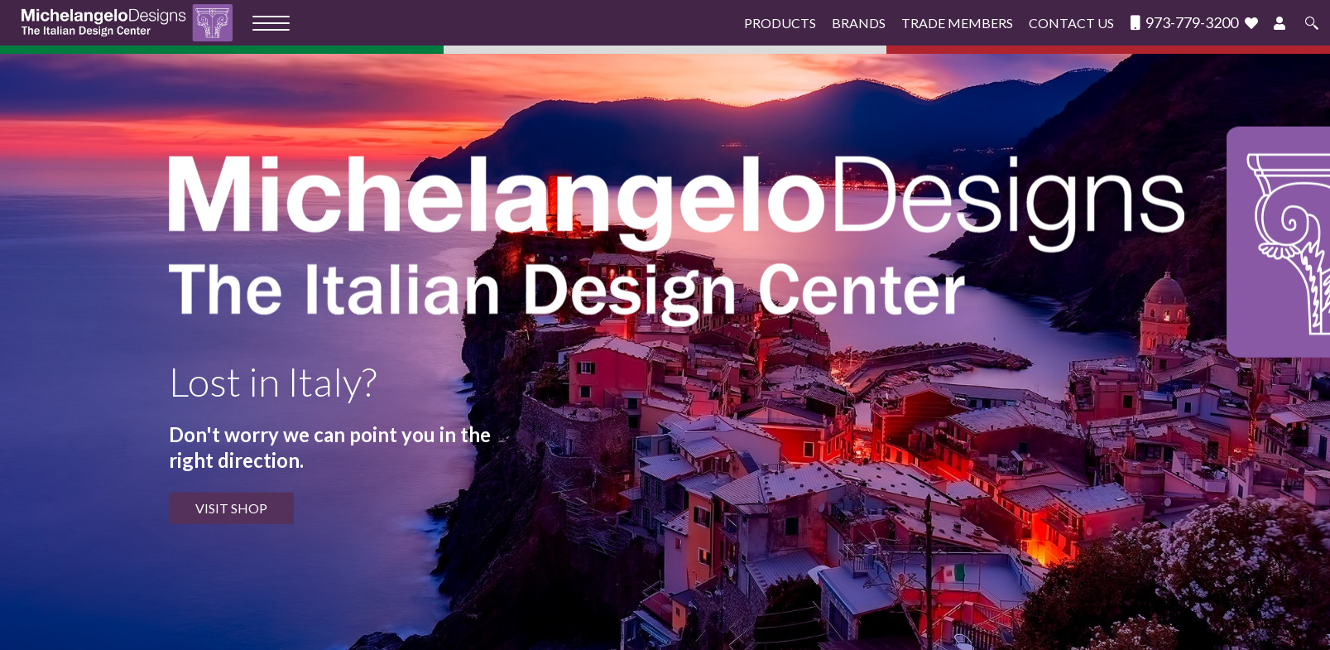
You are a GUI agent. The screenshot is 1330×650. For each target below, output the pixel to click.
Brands (859, 23)
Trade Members (957, 23)
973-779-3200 (1184, 22)
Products (780, 23)
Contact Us (1071, 23)
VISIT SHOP (231, 508)
